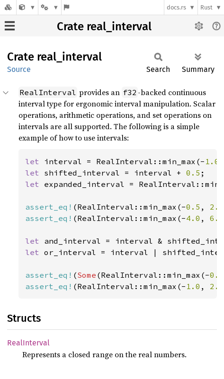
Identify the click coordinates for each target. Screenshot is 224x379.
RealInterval (28, 342)
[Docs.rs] (8, 7)
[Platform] (49, 7)
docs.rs (176, 7)
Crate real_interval (104, 26)
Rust (206, 7)
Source (19, 69)
